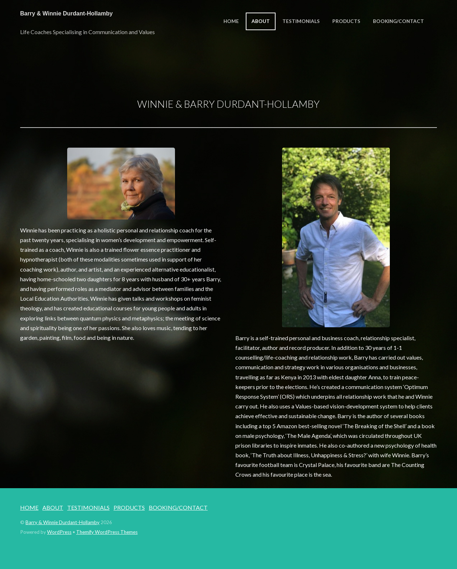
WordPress (59, 532)
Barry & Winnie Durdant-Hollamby (63, 522)
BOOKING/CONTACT (398, 21)
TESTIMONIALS (301, 21)
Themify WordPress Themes (107, 532)
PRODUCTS (346, 21)
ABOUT (260, 21)
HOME (231, 21)
